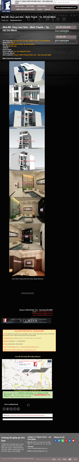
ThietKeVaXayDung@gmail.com (42, 313)
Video (39, 9)
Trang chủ (19, 6)
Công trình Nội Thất (26, 415)
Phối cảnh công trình (38, 415)
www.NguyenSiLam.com (30, 349)
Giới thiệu (30, 6)
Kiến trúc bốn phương (25, 9)
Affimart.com (47, 459)
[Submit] (76, 2)
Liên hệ (47, 9)
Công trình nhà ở (15, 415)
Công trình (42, 6)
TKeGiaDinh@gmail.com (44, 312)
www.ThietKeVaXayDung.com (43, 315)
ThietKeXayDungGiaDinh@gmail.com (29, 347)
